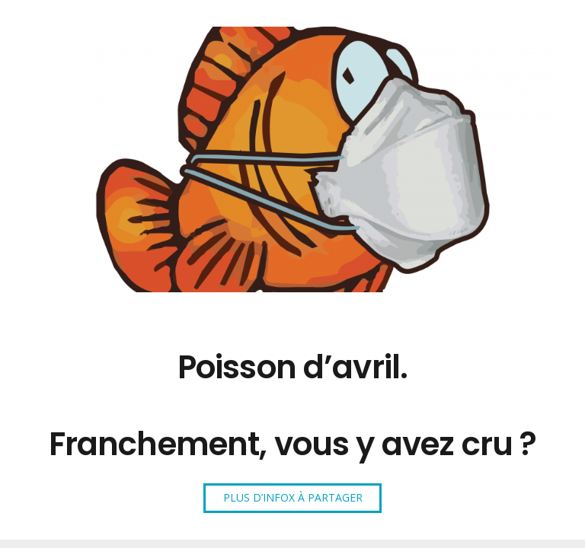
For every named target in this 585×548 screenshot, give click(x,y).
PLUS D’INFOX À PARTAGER (293, 497)
